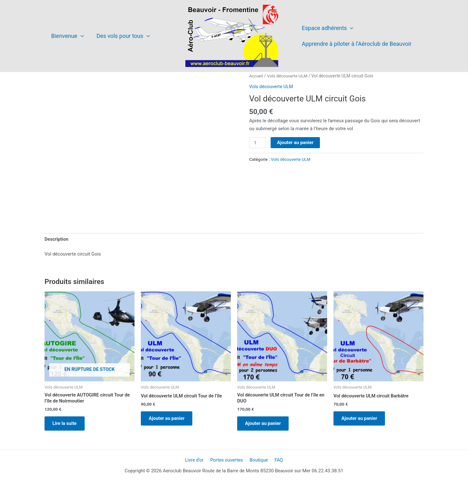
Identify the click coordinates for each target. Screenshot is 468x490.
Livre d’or (196, 462)
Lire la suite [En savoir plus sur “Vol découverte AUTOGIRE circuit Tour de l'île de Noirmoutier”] (66, 425)
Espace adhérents (327, 28)
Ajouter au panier (295, 142)
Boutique (258, 462)
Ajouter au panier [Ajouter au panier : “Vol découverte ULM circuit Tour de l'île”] (168, 419)
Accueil (256, 75)
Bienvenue (67, 36)
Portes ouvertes (227, 462)
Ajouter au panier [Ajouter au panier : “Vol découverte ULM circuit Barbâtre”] (361, 419)
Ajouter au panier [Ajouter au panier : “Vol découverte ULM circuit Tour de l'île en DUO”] (265, 425)
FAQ (276, 462)
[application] (80, 36)
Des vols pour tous (121, 36)
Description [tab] (57, 239)
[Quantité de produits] (257, 142)
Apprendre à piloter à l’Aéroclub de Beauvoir (356, 43)
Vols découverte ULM (288, 75)
